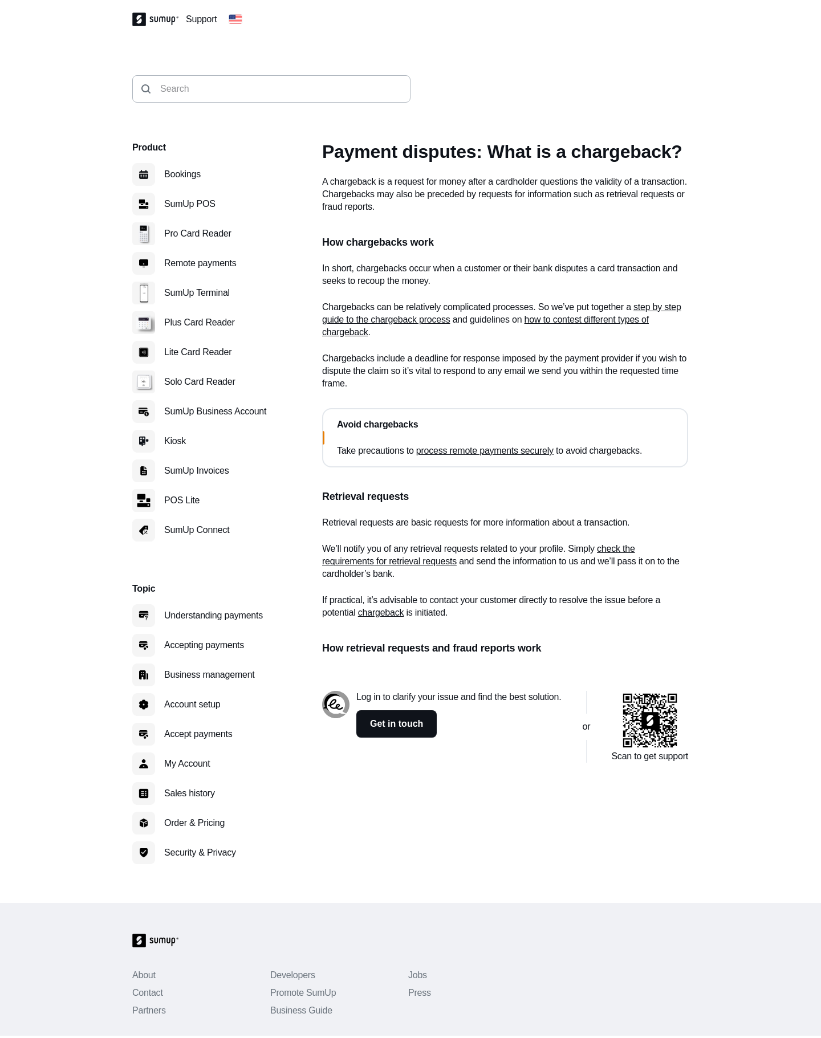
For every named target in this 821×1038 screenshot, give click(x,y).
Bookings (182, 174)
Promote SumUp (303, 993)
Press (419, 993)
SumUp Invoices (196, 470)
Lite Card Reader (197, 352)
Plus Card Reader (199, 322)
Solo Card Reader (199, 381)
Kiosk (175, 441)
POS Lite (182, 500)
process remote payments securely (485, 450)
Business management (209, 674)
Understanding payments (213, 615)
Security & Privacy (200, 852)
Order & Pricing (194, 823)
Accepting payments (204, 645)
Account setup (192, 704)
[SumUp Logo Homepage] (159, 19)
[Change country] (235, 19)
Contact (147, 993)
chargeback (381, 612)
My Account (187, 763)
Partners (149, 1010)
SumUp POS (190, 204)
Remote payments (200, 263)
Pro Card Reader (197, 233)
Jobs (417, 975)
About (144, 975)
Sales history (189, 793)
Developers (292, 975)
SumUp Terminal (197, 293)
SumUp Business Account (215, 411)
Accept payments (198, 734)
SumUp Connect (197, 530)
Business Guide (301, 1010)
